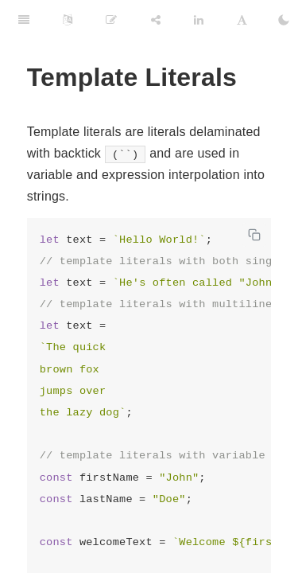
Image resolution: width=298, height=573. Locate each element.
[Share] (155, 20)
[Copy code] (254, 235)
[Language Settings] (67, 20)
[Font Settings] (242, 20)
